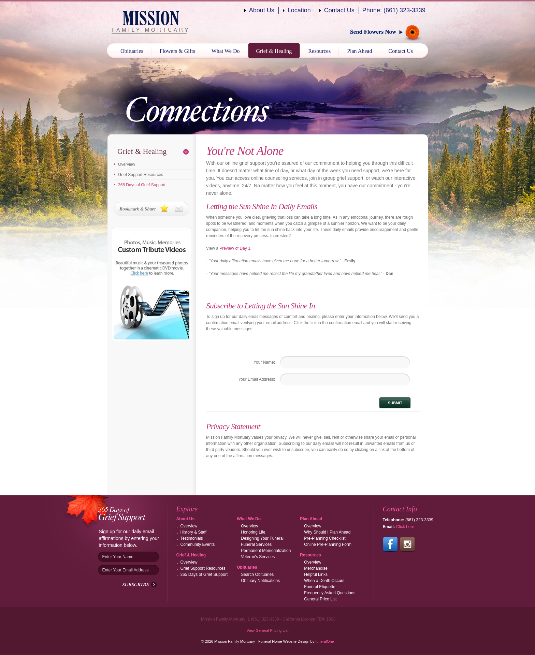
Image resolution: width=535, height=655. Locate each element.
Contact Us (339, 10)
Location (299, 10)
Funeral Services (256, 544)
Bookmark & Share (151, 209)
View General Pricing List (268, 630)
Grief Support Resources (140, 174)
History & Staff (193, 532)
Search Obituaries (257, 574)
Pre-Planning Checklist (324, 538)
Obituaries (131, 51)
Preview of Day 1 (234, 248)
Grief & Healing (274, 51)
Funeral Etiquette (319, 586)
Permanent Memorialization (266, 550)
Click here (405, 526)
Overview (126, 164)
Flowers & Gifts (177, 51)
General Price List (320, 599)
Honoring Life (253, 532)
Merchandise (316, 568)
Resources (319, 51)
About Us (261, 10)
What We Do (226, 51)
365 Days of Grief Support (141, 185)
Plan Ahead (359, 51)
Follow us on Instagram (407, 544)
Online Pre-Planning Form (327, 544)
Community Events (197, 544)
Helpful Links (316, 574)
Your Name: (264, 362)
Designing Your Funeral (262, 538)
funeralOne (324, 641)
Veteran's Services (258, 556)
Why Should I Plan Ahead (327, 532)
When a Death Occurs (324, 580)
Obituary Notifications (260, 580)
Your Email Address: (256, 379)
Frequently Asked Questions (329, 593)
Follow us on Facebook (390, 544)
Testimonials (191, 538)
